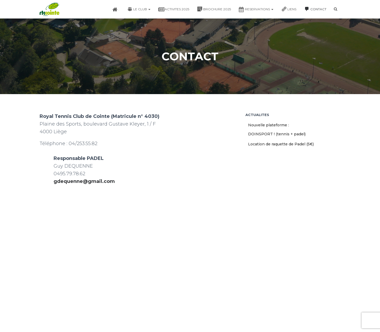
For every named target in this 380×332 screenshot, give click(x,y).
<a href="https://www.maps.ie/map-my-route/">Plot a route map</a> (139, 241)
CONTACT (315, 9)
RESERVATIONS (256, 9)
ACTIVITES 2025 (173, 9)
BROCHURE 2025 (214, 9)
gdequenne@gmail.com (84, 181)
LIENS (288, 9)
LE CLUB (138, 9)
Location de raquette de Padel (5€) (281, 144)
